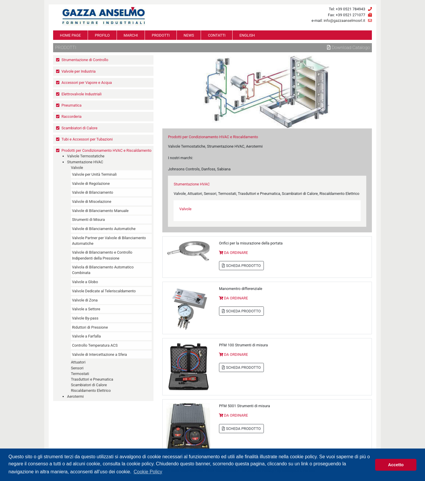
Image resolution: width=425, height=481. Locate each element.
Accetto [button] (396, 464)
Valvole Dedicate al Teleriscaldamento (104, 291)
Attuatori (78, 362)
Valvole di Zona (85, 300)
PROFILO (102, 35)
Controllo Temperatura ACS (95, 345)
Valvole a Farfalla (86, 336)
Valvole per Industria (78, 71)
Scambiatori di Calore (79, 128)
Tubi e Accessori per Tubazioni (87, 139)
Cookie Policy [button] (148, 471)
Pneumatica (71, 105)
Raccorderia (71, 116)
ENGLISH (247, 35)
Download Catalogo (348, 47)
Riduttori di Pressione (90, 327)
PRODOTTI (161, 35)
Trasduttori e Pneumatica (92, 379)
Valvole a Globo (85, 282)
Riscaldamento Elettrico (91, 390)
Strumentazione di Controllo (84, 60)
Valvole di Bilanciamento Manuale (100, 210)
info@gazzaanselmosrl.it (344, 20)
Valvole (77, 167)
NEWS (189, 35)
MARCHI (131, 35)
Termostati (80, 373)
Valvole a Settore (86, 309)
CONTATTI (216, 35)
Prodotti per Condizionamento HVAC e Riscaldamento (106, 150)
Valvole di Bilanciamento (92, 192)
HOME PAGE (70, 35)
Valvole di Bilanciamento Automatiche (103, 228)
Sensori (77, 368)
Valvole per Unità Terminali (94, 174)
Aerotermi (75, 396)
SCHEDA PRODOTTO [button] (241, 265)
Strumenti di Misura (88, 219)
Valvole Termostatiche (85, 156)
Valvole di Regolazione (91, 183)
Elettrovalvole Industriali (81, 94)
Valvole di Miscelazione (91, 201)
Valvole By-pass (85, 318)
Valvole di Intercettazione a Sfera (99, 354)
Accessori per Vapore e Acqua (86, 82)
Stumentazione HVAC (85, 162)
